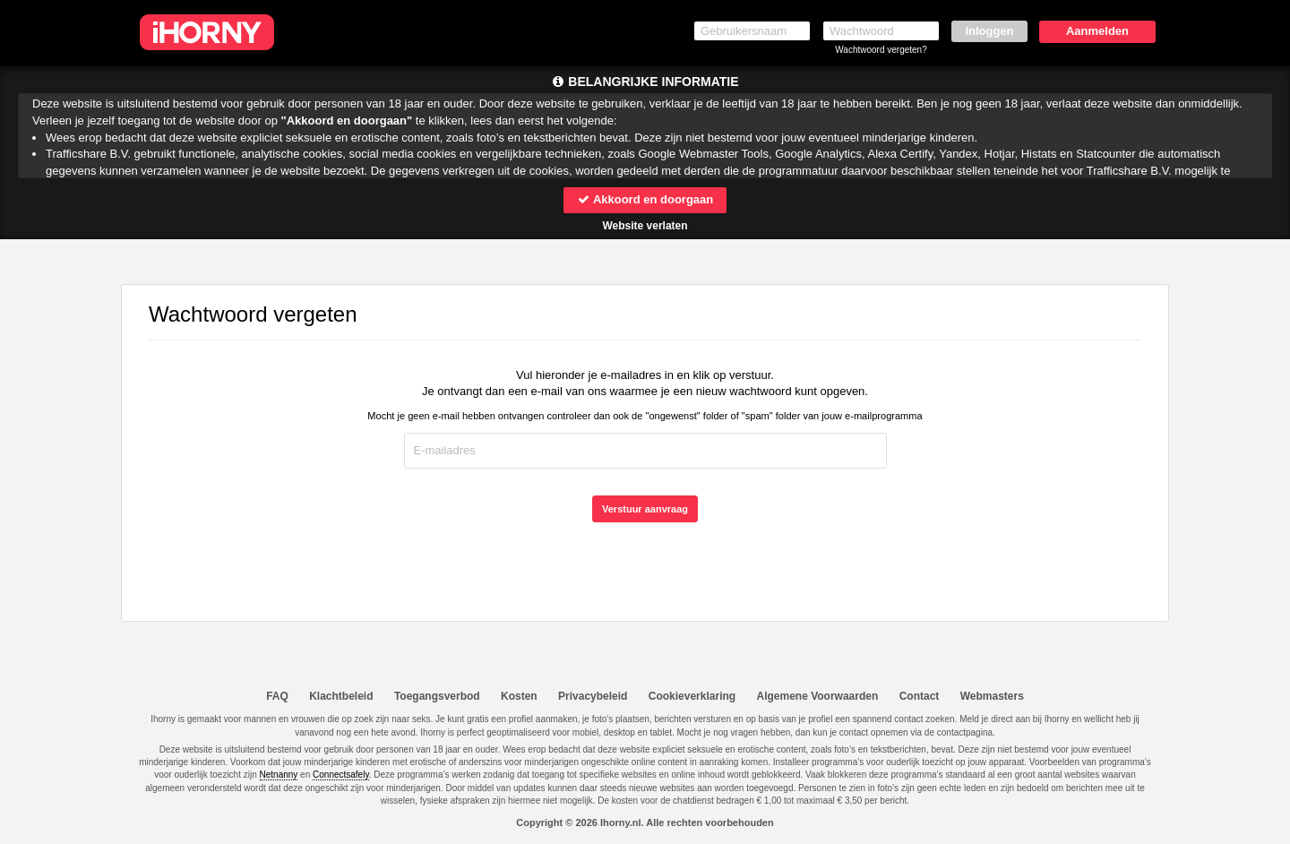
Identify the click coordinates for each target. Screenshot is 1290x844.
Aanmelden (1097, 31)
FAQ (277, 696)
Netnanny (279, 774)
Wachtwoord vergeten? (880, 50)
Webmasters (992, 696)
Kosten (519, 696)
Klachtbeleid (341, 696)
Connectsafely (341, 774)
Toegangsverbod (437, 696)
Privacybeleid (592, 696)
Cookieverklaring (692, 696)
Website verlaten (644, 226)
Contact (919, 696)
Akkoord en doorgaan (645, 199)
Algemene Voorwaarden (817, 696)
